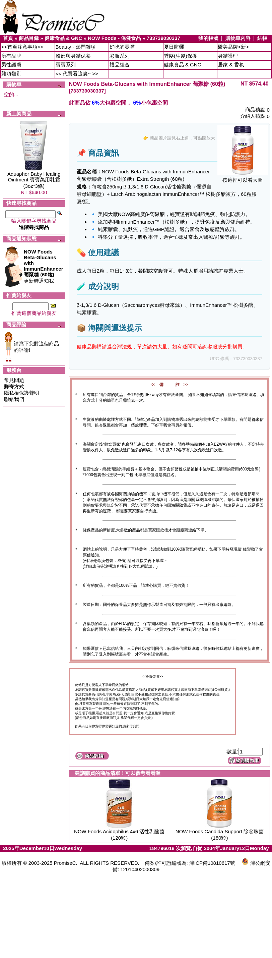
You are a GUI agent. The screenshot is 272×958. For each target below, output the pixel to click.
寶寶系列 (66, 64)
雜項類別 (11, 73)
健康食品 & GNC (63, 38)
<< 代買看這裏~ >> (77, 73)
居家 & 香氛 (231, 64)
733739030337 (163, 38)
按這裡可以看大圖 (242, 177)
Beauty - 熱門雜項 (76, 47)
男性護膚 (11, 64)
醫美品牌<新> (233, 47)
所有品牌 (11, 56)
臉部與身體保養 (73, 56)
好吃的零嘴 (122, 47)
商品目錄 (29, 38)
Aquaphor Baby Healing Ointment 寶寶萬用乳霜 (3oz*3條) (33, 180)
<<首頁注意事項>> (22, 47)
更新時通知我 (43, 266)
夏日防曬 (174, 47)
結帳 (262, 38)
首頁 (8, 38)
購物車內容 (238, 38)
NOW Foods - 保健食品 (114, 38)
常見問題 (14, 380)
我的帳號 (208, 38)
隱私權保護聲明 (21, 393)
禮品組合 (120, 64)
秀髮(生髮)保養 (180, 56)
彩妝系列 (120, 56)
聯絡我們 (14, 399)
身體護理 (228, 56)
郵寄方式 (14, 386)
